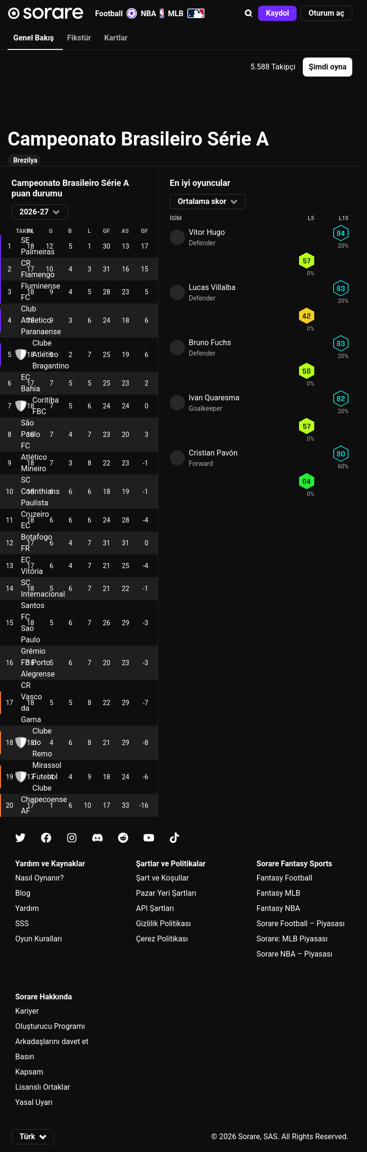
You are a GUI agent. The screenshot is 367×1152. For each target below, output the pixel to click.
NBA (152, 13)
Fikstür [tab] (79, 37)
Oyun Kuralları (38, 938)
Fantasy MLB (278, 893)
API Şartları (155, 908)
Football (116, 13)
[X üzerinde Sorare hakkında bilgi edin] (20, 838)
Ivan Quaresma (214, 397)
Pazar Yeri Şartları (166, 893)
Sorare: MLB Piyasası (292, 938)
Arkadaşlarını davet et (51, 1041)
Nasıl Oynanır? (39, 877)
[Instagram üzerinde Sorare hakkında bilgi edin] (72, 838)
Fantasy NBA (278, 908)
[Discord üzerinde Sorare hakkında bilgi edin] (97, 838)
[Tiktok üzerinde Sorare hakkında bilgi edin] (174, 838)
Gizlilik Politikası (163, 923)
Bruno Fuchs (210, 342)
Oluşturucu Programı (50, 1026)
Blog (22, 893)
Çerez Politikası (162, 938)
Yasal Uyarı (33, 1102)
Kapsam (29, 1071)
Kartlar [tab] (115, 37)
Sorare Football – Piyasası (300, 923)
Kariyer (27, 1011)
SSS (22, 923)
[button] (248, 13)
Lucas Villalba (212, 287)
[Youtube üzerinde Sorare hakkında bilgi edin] (149, 838)
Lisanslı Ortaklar (42, 1087)
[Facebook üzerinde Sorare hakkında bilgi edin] (46, 838)
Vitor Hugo (207, 232)
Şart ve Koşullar (162, 877)
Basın (24, 1056)
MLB (186, 13)
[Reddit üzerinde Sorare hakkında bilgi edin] (123, 838)
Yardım (27, 908)
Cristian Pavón (213, 452)
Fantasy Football (284, 877)
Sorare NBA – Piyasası (294, 953)
